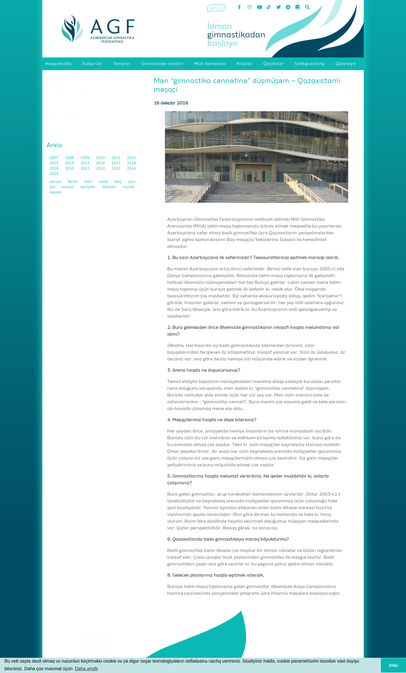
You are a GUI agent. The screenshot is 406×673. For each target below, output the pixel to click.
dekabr (55, 192)
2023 (116, 168)
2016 (101, 163)
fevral (73, 182)
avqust (68, 187)
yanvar (55, 182)
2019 (54, 168)
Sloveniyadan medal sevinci (68, 124)
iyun (131, 182)
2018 (131, 163)
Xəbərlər (60, 80)
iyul (52, 187)
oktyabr (109, 187)
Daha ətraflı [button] (86, 668)
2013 (54, 163)
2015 (85, 163)
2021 (85, 168)
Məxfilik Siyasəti (310, 657)
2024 (131, 168)
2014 (70, 163)
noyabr (129, 187)
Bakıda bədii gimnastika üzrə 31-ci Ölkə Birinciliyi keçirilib (92, 113)
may (118, 182)
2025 (53, 174)
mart (88, 182)
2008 (70, 158)
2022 (101, 168)
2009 (85, 158)
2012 (131, 158)
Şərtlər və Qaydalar (310, 650)
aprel (104, 182)
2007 (54, 158)
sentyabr (88, 187)
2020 (70, 168)
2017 (116, 163)
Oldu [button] (393, 665)
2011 (116, 158)
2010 (101, 158)
